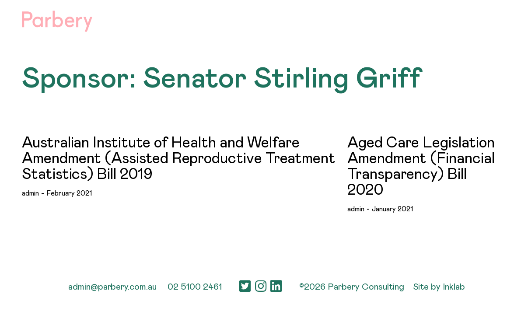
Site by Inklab (439, 287)
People (360, 19)
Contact (482, 19)
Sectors (317, 19)
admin (30, 193)
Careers (404, 19)
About (227, 19)
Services (270, 19)
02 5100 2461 (195, 287)
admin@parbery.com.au (112, 287)
